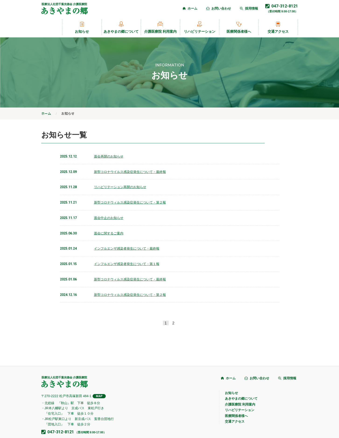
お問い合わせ (218, 8)
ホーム (189, 8)
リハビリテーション (199, 27)
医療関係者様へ (239, 27)
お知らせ (82, 27)
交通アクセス (278, 27)
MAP (99, 396)
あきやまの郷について (121, 27)
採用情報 (249, 8)
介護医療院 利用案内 (160, 27)
